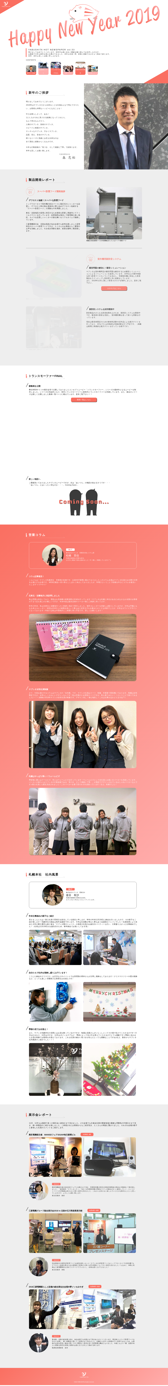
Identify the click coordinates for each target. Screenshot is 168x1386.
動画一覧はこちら (84, 401)
